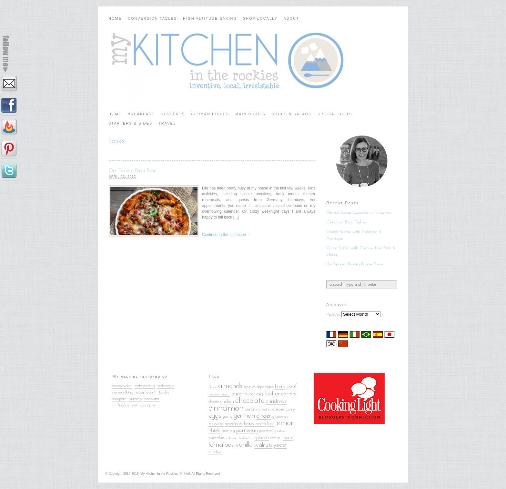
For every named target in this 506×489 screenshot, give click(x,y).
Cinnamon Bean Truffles (346, 222)
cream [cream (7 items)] (251, 409)
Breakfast (141, 114)
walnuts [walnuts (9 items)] (263, 445)
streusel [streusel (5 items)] (275, 438)
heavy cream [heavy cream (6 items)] (255, 424)
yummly (135, 398)
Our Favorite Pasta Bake (133, 170)
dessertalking (122, 392)
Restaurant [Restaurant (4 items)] (245, 438)
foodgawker (122, 385)
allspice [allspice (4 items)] (212, 387)
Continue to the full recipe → (226, 234)
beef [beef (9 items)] (291, 386)
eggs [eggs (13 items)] (214, 416)
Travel (167, 123)
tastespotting (145, 385)
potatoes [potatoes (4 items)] (280, 431)
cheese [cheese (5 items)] (213, 402)
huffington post (125, 405)
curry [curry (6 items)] (290, 409)
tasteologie (165, 385)
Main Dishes (250, 114)
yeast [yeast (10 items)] (280, 445)
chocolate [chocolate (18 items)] (250, 401)
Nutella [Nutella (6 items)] (214, 430)
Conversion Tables (152, 18)
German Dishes (210, 114)
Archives (333, 314)
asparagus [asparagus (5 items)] (265, 387)
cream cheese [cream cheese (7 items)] (271, 409)
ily (167, 392)
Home (115, 18)
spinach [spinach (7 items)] (262, 437)
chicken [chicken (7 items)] (227, 401)
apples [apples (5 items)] (250, 387)
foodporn (119, 398)
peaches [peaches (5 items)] (266, 431)
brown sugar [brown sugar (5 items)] (219, 394)
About (291, 18)
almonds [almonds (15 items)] (230, 386)
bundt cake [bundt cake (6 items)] (254, 394)
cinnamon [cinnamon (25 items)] (226, 408)
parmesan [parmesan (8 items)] (247, 430)
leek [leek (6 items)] (270, 424)
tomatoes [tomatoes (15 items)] (221, 445)
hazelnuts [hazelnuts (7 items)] (234, 423)
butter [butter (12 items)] (272, 393)
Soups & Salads (291, 114)
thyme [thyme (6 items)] (288, 437)
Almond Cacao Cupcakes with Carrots (358, 212)
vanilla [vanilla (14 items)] (244, 445)
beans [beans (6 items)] (280, 386)
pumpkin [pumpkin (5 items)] (216, 438)
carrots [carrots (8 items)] (288, 394)
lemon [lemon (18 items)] (285, 423)
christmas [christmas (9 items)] (276, 401)
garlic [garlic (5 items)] (227, 416)
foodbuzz (151, 398)
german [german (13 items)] (244, 416)
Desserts (173, 114)
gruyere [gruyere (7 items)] (215, 423)
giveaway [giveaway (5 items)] (280, 416)
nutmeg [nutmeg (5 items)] (228, 431)
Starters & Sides (130, 123)
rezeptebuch (146, 392)
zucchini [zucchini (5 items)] (215, 452)
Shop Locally (260, 18)
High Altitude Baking (210, 18)
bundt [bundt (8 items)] (237, 394)
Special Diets (335, 114)
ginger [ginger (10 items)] (263, 416)
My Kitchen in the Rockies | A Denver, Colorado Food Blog (253, 63)
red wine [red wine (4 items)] (231, 438)
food (162, 392)
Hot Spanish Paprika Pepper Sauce (354, 264)
